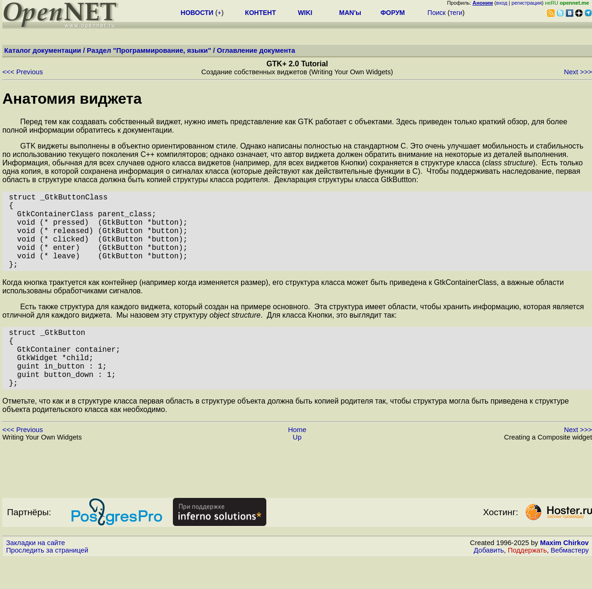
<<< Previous (22, 72)
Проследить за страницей (47, 580)
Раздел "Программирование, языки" (149, 50)
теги (456, 12)
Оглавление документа (256, 50)
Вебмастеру (570, 580)
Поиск (437, 12)
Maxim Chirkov (564, 572)
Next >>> (578, 72)
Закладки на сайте (35, 572)
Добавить (489, 580)
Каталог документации (42, 50)
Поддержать (527, 580)
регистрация (527, 3)
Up (297, 467)
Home (297, 459)
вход (501, 3)
